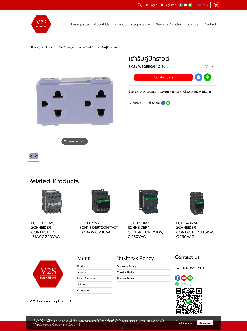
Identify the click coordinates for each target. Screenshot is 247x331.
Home (34, 47)
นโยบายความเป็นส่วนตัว (50, 324)
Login (151, 5)
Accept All (205, 322)
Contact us (163, 77)
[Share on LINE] (168, 103)
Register (168, 5)
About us (82, 272)
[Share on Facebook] (163, 103)
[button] (140, 5)
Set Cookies (185, 322)
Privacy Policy (125, 278)
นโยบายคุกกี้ (73, 324)
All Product (48, 47)
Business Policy (126, 266)
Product (82, 266)
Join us (81, 284)
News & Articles (86, 278)
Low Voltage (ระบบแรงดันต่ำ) (76, 47)
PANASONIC (148, 91)
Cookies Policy (126, 272)
